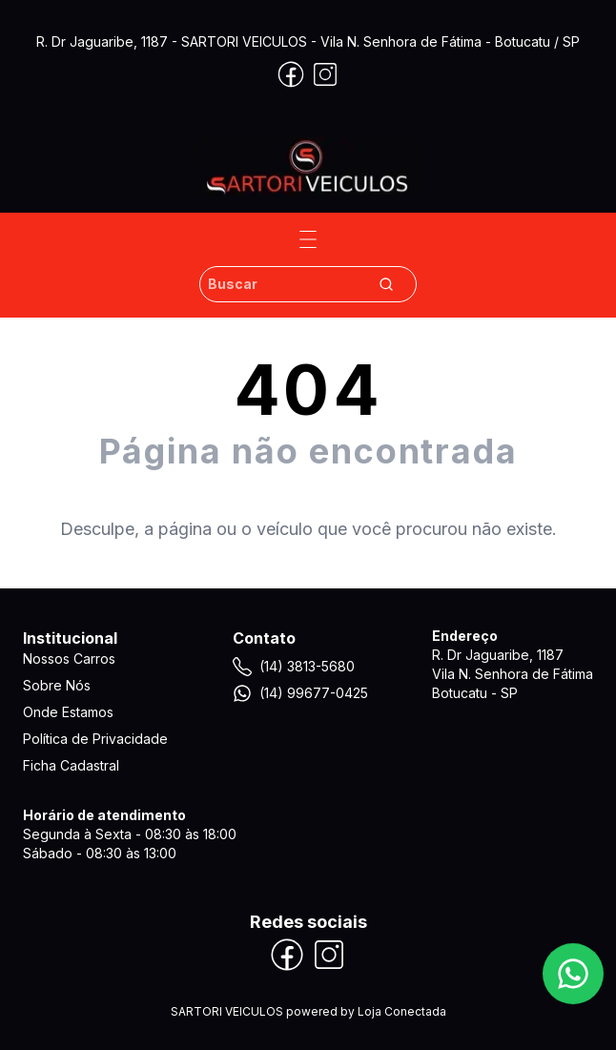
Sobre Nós (57, 685)
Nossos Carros (69, 658)
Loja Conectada (402, 1011)
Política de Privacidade (95, 739)
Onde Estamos (68, 712)
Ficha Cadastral (71, 765)
